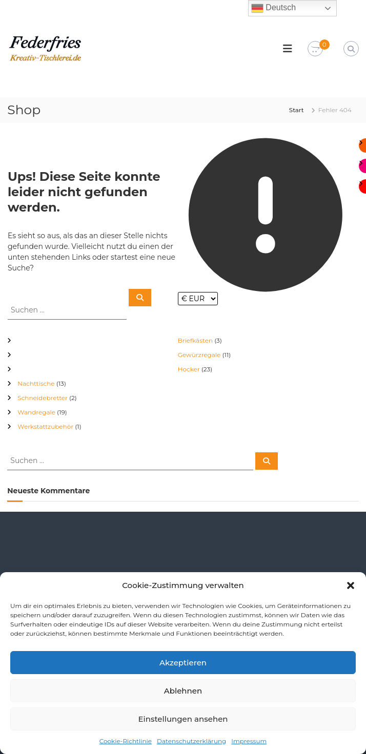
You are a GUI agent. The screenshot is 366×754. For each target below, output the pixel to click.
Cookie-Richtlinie (125, 741)
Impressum (249, 741)
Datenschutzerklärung (191, 741)
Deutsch (273, 8)
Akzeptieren (183, 662)
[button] (350, 585)
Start (296, 110)
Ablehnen (183, 691)
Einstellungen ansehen (183, 719)
